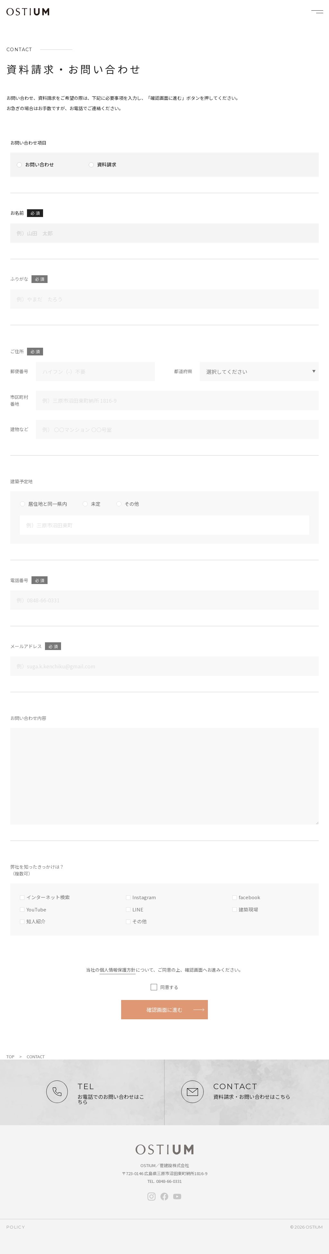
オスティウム (164, 1150)
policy (15, 1227)
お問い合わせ (39, 164)
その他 (132, 503)
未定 (96, 503)
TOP (10, 1056)
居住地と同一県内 (47, 503)
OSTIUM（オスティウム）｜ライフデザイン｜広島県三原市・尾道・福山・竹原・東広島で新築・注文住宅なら (27, 12)
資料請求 (106, 164)
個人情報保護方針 (118, 969)
